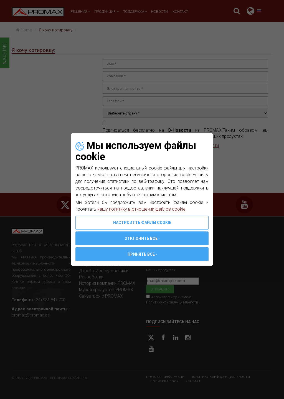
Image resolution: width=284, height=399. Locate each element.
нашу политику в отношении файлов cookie (141, 209)
